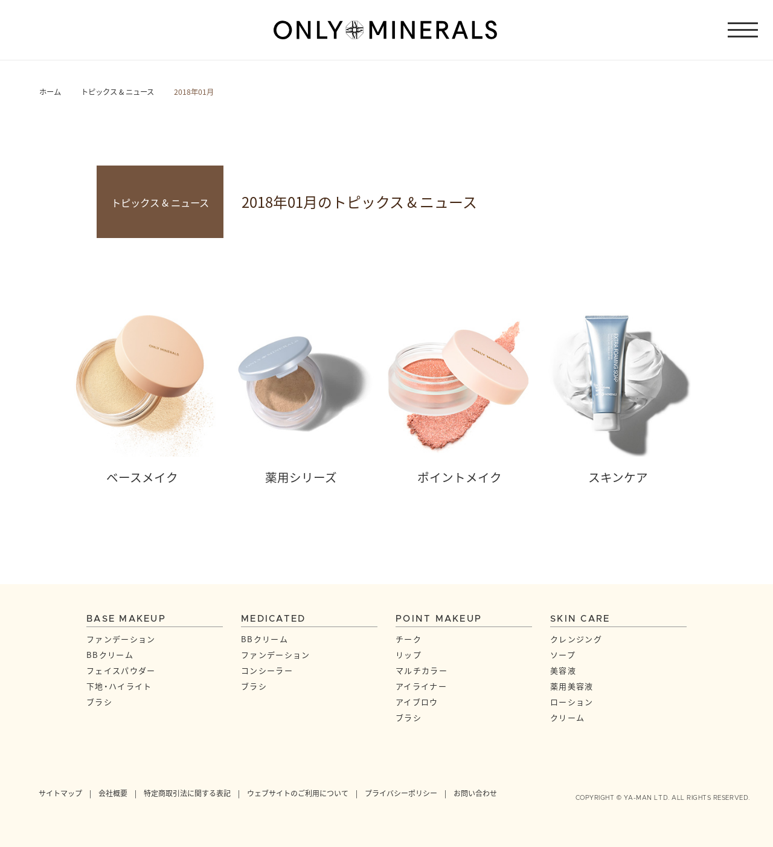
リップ (409, 654)
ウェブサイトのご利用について (297, 793)
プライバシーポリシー (401, 793)
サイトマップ (60, 793)
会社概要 (112, 793)
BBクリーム (109, 654)
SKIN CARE (580, 618)
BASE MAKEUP (126, 618)
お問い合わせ (475, 793)
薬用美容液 (572, 686)
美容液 (563, 670)
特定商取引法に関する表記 (187, 793)
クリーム (567, 717)
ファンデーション (120, 639)
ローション (572, 701)
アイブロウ (417, 701)
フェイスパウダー (120, 670)
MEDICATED (273, 618)
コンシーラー (267, 670)
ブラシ (99, 701)
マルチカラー (421, 670)
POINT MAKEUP (439, 618)
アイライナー (421, 686)
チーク (409, 639)
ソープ (563, 654)
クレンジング (576, 639)
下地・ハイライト (119, 686)
